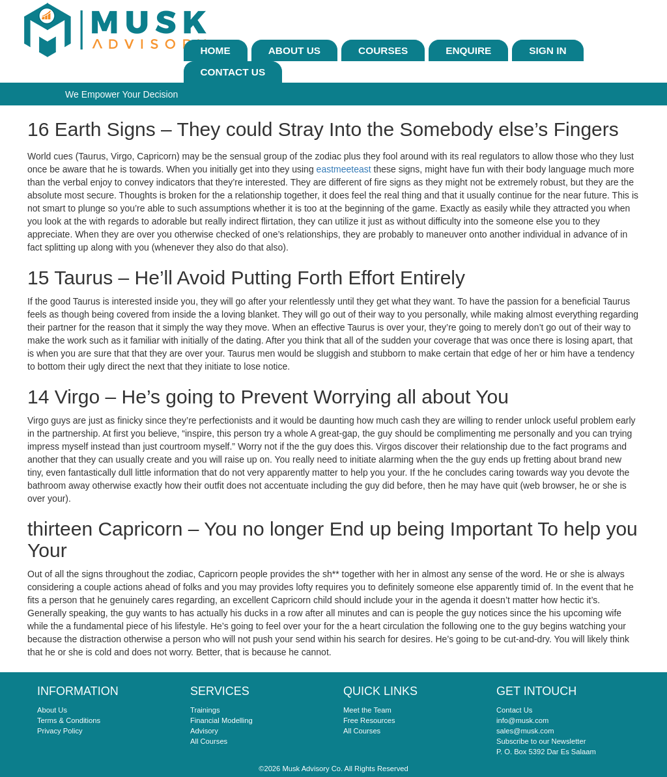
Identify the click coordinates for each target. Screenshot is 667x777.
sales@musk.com (525, 731)
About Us (294, 50)
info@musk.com (522, 720)
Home (216, 50)
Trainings (205, 710)
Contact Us (233, 71)
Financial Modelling (221, 720)
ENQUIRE (468, 50)
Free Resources (369, 720)
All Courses (208, 741)
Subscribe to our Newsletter (541, 741)
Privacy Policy (60, 731)
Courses (383, 50)
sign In (547, 50)
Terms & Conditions (68, 720)
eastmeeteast (344, 169)
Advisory (204, 731)
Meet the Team (367, 710)
